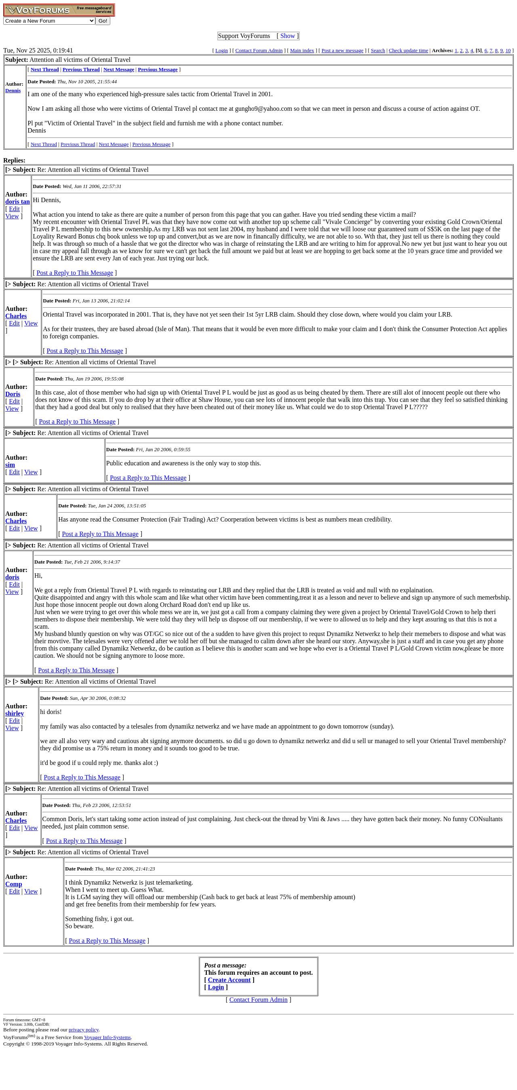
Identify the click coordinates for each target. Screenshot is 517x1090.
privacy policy (84, 1030)
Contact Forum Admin (259, 50)
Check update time (408, 50)
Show (287, 35)
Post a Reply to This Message (75, 272)
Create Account (229, 979)
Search (378, 50)
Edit (14, 208)
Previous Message (151, 144)
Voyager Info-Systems (107, 1037)
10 (508, 50)
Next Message (114, 144)
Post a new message (343, 50)
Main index (302, 50)
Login (221, 50)
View (12, 216)
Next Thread (44, 144)
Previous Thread (78, 144)
